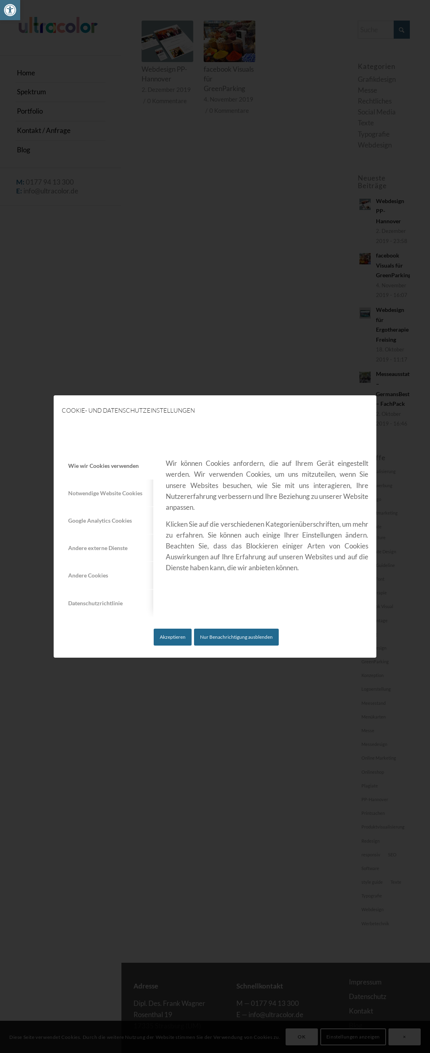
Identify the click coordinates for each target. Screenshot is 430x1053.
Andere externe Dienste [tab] (97, 547)
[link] (10, 10)
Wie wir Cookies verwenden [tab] (103, 465)
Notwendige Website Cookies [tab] (105, 493)
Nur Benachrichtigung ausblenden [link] (236, 637)
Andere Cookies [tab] (88, 575)
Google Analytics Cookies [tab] (100, 520)
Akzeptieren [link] (173, 637)
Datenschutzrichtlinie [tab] (95, 603)
